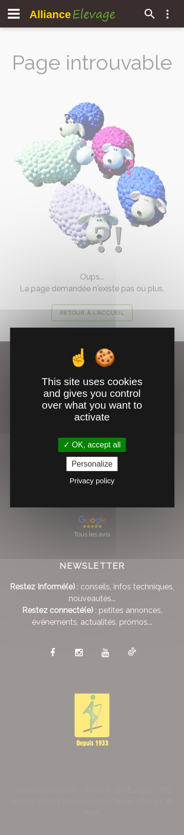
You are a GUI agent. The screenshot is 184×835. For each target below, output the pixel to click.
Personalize (92, 464)
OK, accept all (92, 445)
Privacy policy (92, 480)
